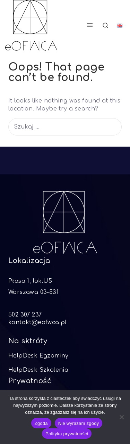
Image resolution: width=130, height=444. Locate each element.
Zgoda (41, 423)
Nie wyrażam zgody (78, 423)
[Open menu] (89, 25)
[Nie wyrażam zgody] (121, 416)
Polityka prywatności (66, 433)
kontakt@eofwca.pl (37, 322)
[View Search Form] (105, 25)
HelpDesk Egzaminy (38, 356)
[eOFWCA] (31, 25)
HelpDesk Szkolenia (38, 370)
